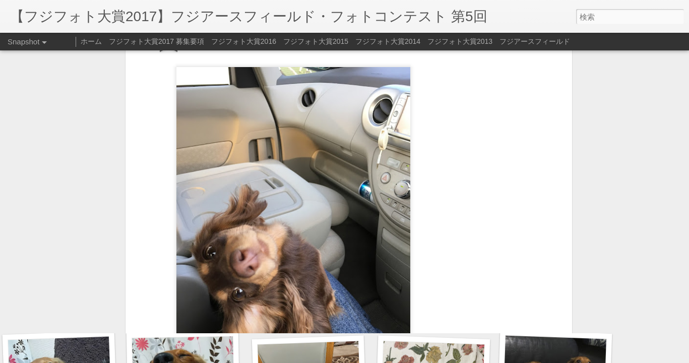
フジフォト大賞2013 (459, 41)
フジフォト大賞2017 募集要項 (156, 41)
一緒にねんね (433, 310)
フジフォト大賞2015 (315, 41)
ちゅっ (308, 311)
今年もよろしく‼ (552, 316)
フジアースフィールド (534, 41)
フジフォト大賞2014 (387, 41)
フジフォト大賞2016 (243, 41)
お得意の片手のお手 (62, 310)
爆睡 (189, 316)
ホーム (91, 41)
